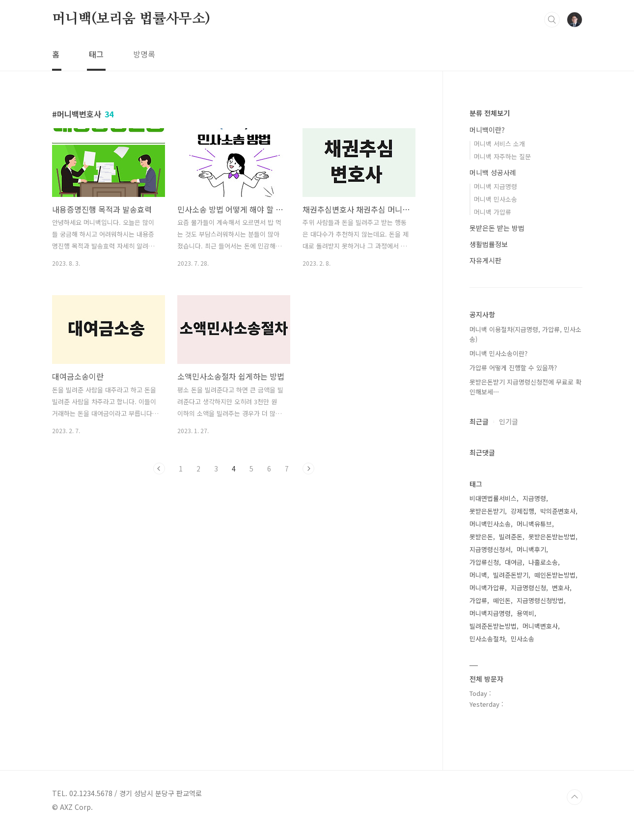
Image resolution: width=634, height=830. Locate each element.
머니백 (478, 575)
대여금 (514, 562)
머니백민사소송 (490, 523)
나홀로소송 (543, 562)
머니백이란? (487, 130)
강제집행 (522, 511)
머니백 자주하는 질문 (502, 156)
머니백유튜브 (534, 523)
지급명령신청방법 (540, 600)
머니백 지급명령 (495, 186)
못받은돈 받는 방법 (496, 228)
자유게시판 (485, 260)
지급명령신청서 (490, 549)
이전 (159, 468)
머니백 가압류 (492, 212)
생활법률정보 (488, 244)
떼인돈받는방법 (555, 575)
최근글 (479, 421)
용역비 (525, 613)
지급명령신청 (528, 587)
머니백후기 (531, 549)
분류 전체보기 (489, 113)
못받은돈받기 (487, 511)
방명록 (144, 54)
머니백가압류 (487, 587)
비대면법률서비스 (493, 498)
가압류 (478, 600)
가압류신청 (484, 562)
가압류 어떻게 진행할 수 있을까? (513, 367)
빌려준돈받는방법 (493, 626)
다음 (308, 468)
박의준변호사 (558, 511)
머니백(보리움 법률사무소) (131, 19)
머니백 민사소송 (495, 199)
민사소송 (522, 638)
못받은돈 (481, 536)
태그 (96, 54)
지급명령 (534, 498)
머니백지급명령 (490, 613)
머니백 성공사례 (492, 172)
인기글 (508, 421)
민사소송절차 (487, 638)
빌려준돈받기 (510, 575)
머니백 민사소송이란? (498, 353)
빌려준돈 (511, 536)
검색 (552, 19)
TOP (574, 797)
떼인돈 (502, 600)
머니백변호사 (540, 626)
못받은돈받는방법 (552, 536)
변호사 (561, 587)
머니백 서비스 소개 (499, 143)
